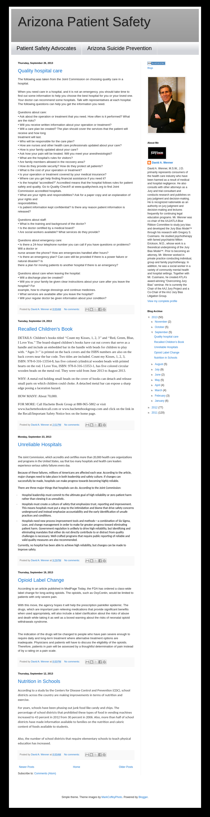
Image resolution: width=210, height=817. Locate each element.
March (159, 390)
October (160, 327)
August (159, 364)
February (160, 395)
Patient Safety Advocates (46, 48)
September (162, 332)
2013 (155, 317)
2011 (155, 412)
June (158, 374)
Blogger (143, 797)
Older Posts (126, 767)
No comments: (72, 309)
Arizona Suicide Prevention (119, 48)
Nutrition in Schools (39, 681)
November (161, 321)
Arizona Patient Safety (84, 21)
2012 (155, 407)
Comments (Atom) (45, 773)
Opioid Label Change (41, 580)
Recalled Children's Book (45, 329)
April (158, 385)
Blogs (150, 68)
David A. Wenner (162, 162)
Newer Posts (26, 767)
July (157, 369)
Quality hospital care (40, 71)
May (158, 380)
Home (76, 767)
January (160, 400)
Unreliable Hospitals (40, 444)
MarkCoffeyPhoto (111, 797)
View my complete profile (162, 301)
